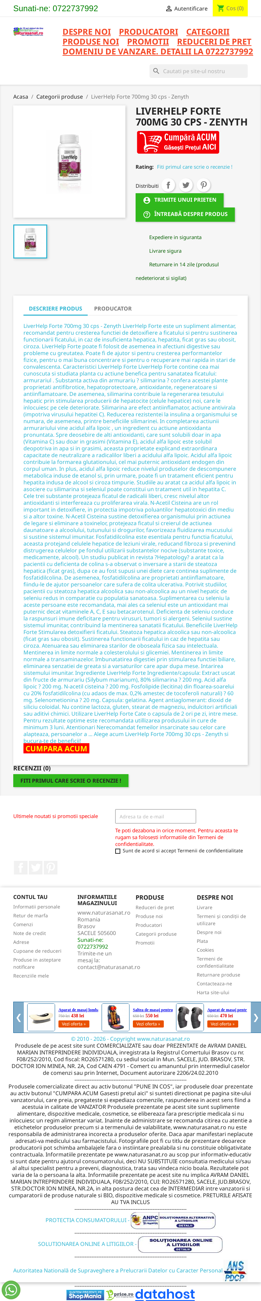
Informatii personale (36, 906)
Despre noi (87, 32)
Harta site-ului (213, 992)
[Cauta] (199, 71)
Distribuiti (168, 185)
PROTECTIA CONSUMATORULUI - (131, 1220)
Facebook (21, 867)
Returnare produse (218, 974)
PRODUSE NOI (91, 42)
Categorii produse (156, 934)
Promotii (145, 942)
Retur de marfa (30, 915)
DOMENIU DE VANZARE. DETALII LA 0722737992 (158, 52)
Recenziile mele (31, 975)
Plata (202, 941)
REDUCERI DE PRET (214, 42)
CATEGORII (207, 32)
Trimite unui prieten (179, 200)
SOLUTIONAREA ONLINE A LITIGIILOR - (130, 1244)
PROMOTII (148, 42)
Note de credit (29, 933)
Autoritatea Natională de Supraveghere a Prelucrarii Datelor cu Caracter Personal (130, 1270)
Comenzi (23, 924)
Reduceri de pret (155, 907)
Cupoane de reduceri (37, 951)
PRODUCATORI (148, 32)
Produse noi (149, 916)
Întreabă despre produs (185, 215)
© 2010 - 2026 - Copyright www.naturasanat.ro (130, 1039)
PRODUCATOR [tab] (113, 308)
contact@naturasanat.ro (108, 967)
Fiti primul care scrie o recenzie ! (194, 166)
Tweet (186, 185)
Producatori (149, 925)
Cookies (205, 950)
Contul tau (30, 897)
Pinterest (203, 185)
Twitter (35, 867)
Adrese (21, 942)
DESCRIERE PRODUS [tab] (55, 308)
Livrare (204, 907)
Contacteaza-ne (214, 983)
